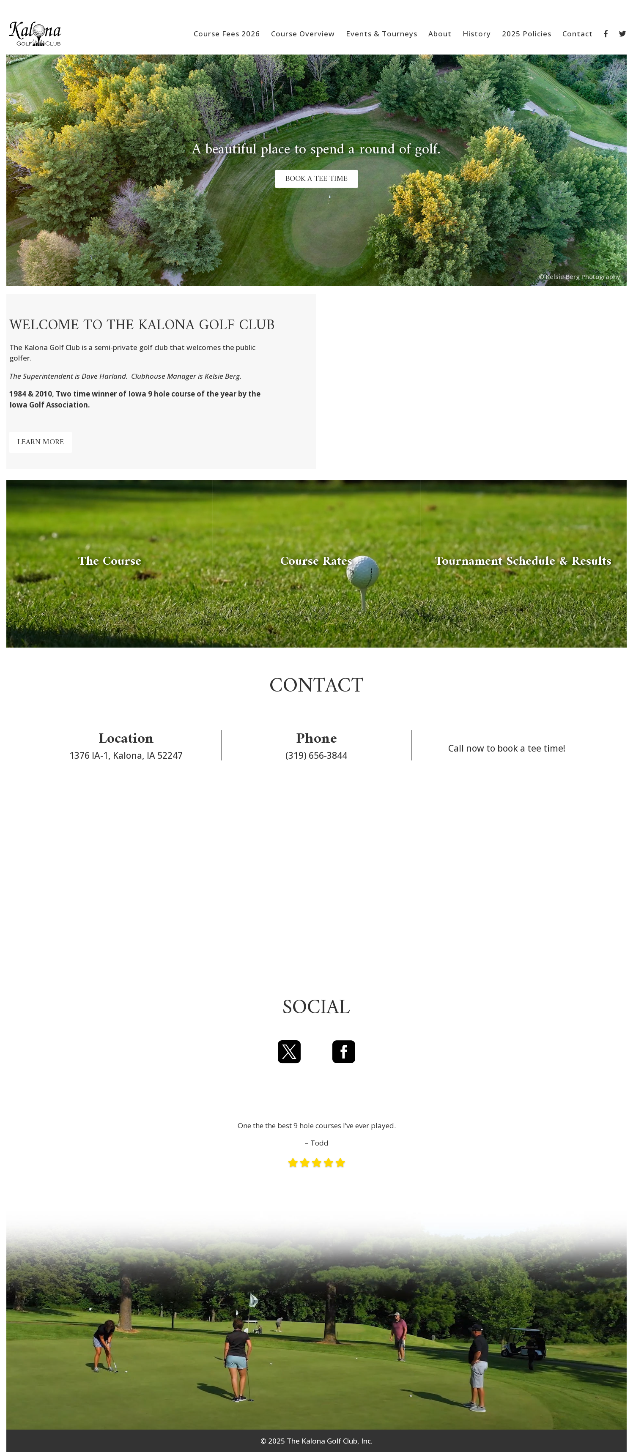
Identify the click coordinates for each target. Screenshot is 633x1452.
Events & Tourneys (381, 34)
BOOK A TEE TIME (316, 178)
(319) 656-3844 (316, 755)
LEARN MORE (40, 442)
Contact (577, 34)
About (440, 34)
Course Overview (303, 34)
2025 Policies (526, 34)
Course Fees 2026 (227, 34)
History (477, 34)
